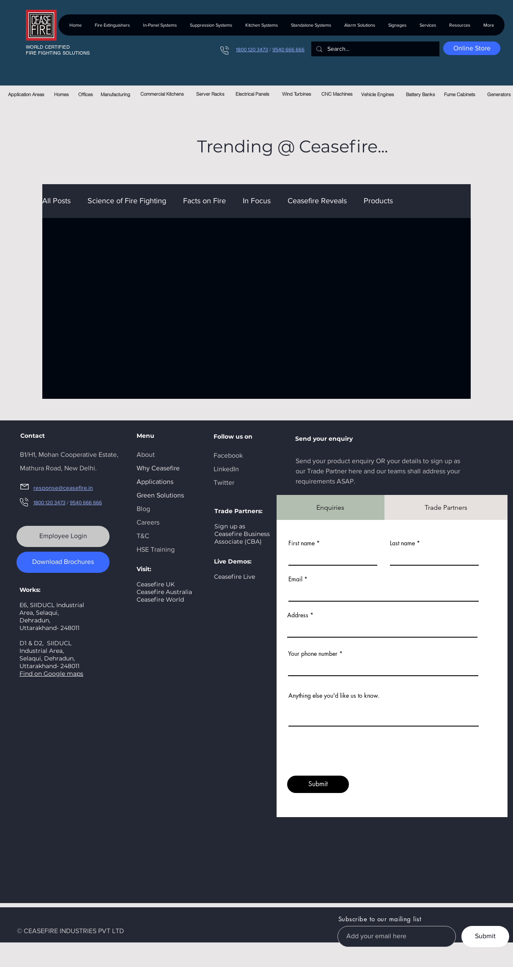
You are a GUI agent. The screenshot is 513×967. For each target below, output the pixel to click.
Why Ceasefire (158, 468)
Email (295, 579)
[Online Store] (471, 48)
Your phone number (312, 654)
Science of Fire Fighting (127, 200)
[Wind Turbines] (296, 94)
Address (297, 615)
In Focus (257, 200)
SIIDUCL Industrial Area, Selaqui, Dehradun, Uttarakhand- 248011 (49, 654)
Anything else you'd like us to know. (333, 696)
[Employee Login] (63, 536)
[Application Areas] (26, 94)
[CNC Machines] (337, 94)
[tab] (331, 507)
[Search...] (374, 49)
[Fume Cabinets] (460, 94)
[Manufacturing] (115, 94)
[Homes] (61, 94)
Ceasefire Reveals (317, 200)
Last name (402, 543)
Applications (155, 481)
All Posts (56, 200)
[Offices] (86, 94)
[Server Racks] (210, 94)
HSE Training (156, 549)
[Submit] (318, 784)
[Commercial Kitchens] (162, 94)
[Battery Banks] (420, 94)
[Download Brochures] (63, 562)
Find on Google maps (51, 673)
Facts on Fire (204, 200)
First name (301, 543)
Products (378, 200)
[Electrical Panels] (252, 94)
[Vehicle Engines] (378, 94)
